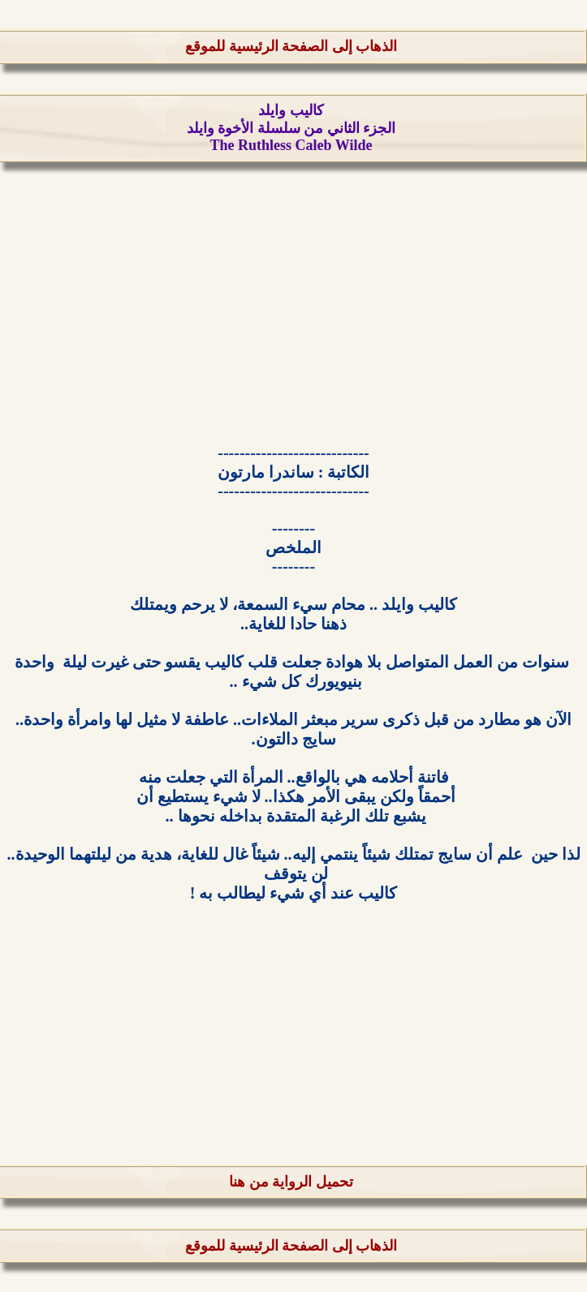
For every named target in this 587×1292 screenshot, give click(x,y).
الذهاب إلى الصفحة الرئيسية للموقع (291, 46)
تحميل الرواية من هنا (291, 1182)
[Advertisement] (293, 305)
